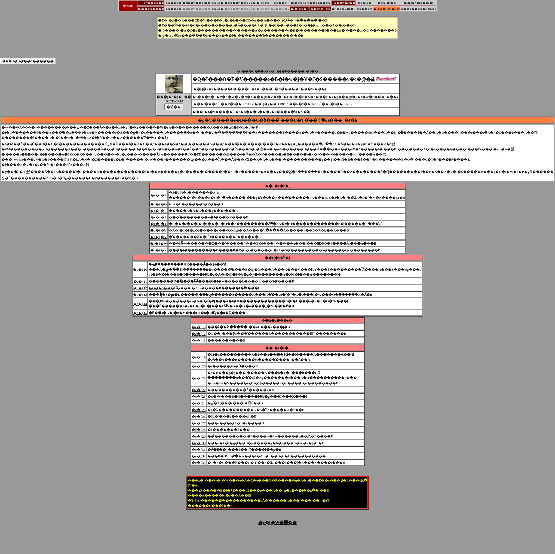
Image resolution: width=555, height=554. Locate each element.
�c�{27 (199, 423)
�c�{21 (199, 378)
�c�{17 (199, 334)
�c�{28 (199, 430)
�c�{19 (199, 357)
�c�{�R (158, 211)
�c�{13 (140, 295)
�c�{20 (199, 366)
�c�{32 (199, 456)
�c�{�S (158, 217)
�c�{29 (199, 436)
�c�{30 (199, 443)
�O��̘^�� (33, 127)
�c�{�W (158, 244)
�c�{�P (158, 195)
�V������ (153, 2)
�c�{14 (140, 304)
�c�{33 (199, 463)
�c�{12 (140, 288)
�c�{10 (140, 269)
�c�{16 (199, 327)
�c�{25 (199, 410)
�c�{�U (158, 230)
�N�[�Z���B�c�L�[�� (107, 159)
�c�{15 (140, 313)
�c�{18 (199, 340)
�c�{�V (158, 237)
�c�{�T (159, 224)
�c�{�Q (158, 204)
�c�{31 (199, 450)
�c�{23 (199, 396)
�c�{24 (199, 403)
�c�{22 (199, 390)
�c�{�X (158, 250)
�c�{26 (199, 417)
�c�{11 (140, 281)
